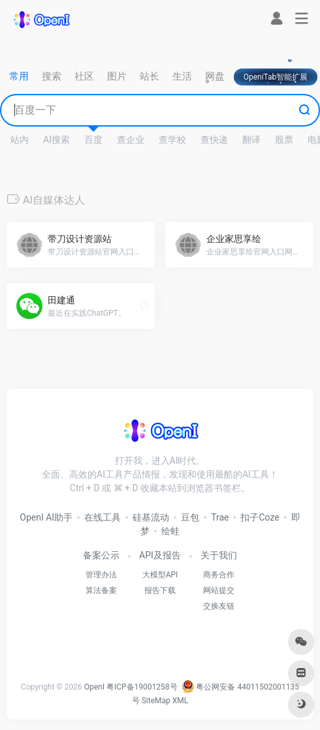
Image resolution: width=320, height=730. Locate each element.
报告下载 (160, 590)
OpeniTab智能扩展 (276, 77)
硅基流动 (151, 517)
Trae (220, 517)
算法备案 (101, 590)
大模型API (160, 574)
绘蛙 (170, 531)
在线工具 (102, 517)
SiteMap (156, 700)
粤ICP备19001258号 (142, 687)
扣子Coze (259, 517)
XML (180, 700)
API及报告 (160, 555)
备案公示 (101, 555)
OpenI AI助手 (46, 517)
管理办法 (101, 574)
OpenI (94, 687)
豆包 (190, 517)
